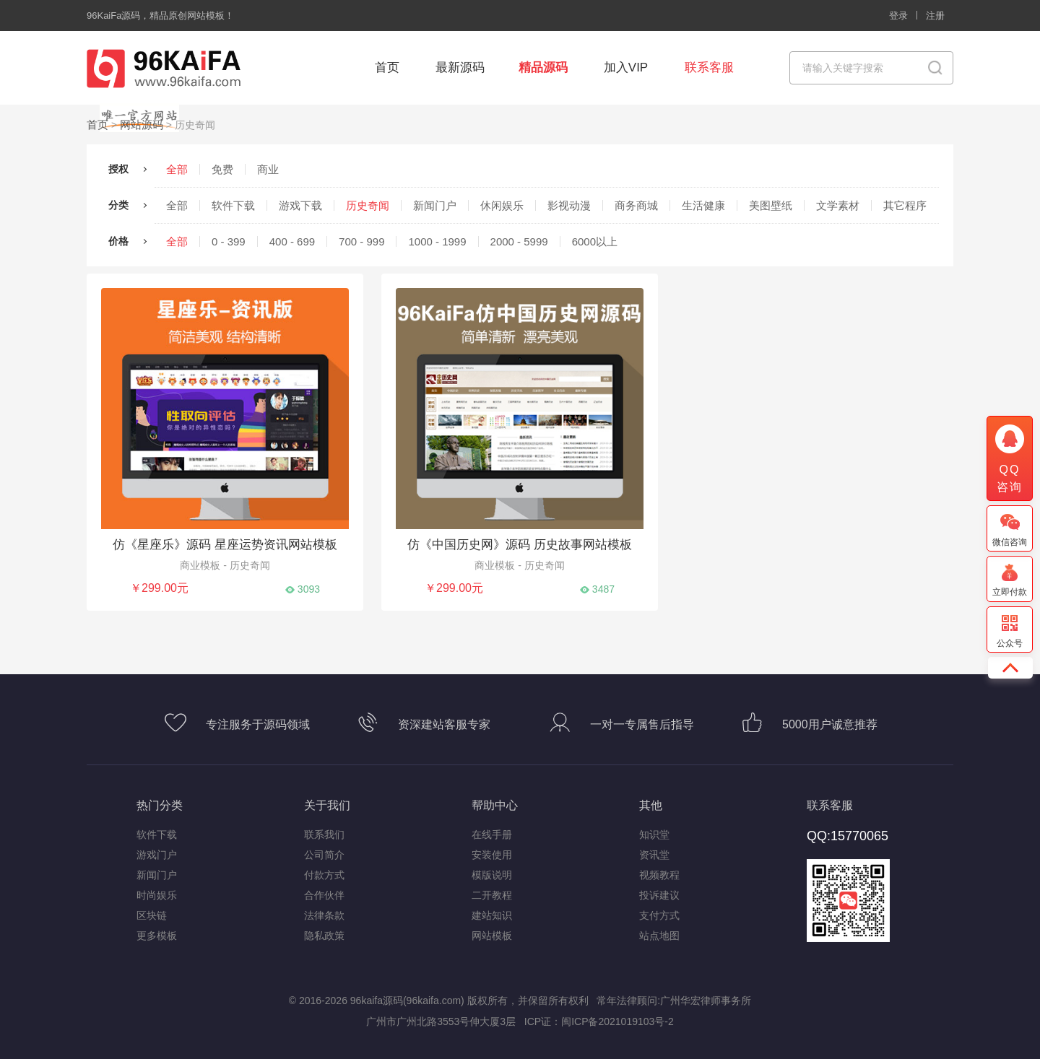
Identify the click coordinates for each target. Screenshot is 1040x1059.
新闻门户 (434, 204)
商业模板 (201, 564)
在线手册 (492, 833)
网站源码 (138, 123)
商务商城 (636, 204)
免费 (222, 167)
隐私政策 (324, 934)
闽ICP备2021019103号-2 (617, 1020)
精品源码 (543, 67)
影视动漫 (569, 204)
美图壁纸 (770, 204)
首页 (387, 67)
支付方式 (659, 914)
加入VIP (626, 67)
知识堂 (654, 833)
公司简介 (324, 853)
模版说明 (492, 873)
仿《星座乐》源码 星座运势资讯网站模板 (224, 543)
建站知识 (492, 914)
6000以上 (595, 240)
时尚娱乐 (156, 893)
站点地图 (659, 934)
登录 (898, 15)
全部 (177, 167)
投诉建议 (659, 893)
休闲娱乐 (502, 204)
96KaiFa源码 (113, 15)
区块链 (151, 914)
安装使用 (492, 853)
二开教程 (492, 893)
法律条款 (324, 914)
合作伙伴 (324, 893)
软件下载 (233, 204)
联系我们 (324, 833)
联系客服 (709, 67)
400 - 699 (292, 240)
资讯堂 (654, 853)
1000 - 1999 (437, 240)
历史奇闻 (367, 204)
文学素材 (837, 204)
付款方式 (324, 873)
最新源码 (460, 67)
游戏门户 (156, 853)
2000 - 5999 (519, 240)
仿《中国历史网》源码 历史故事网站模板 (519, 543)
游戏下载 (300, 204)
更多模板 (156, 934)
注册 (935, 15)
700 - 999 (361, 240)
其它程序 (905, 204)
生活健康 (703, 204)
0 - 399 (229, 240)
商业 (268, 167)
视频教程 (659, 873)
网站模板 (492, 934)
